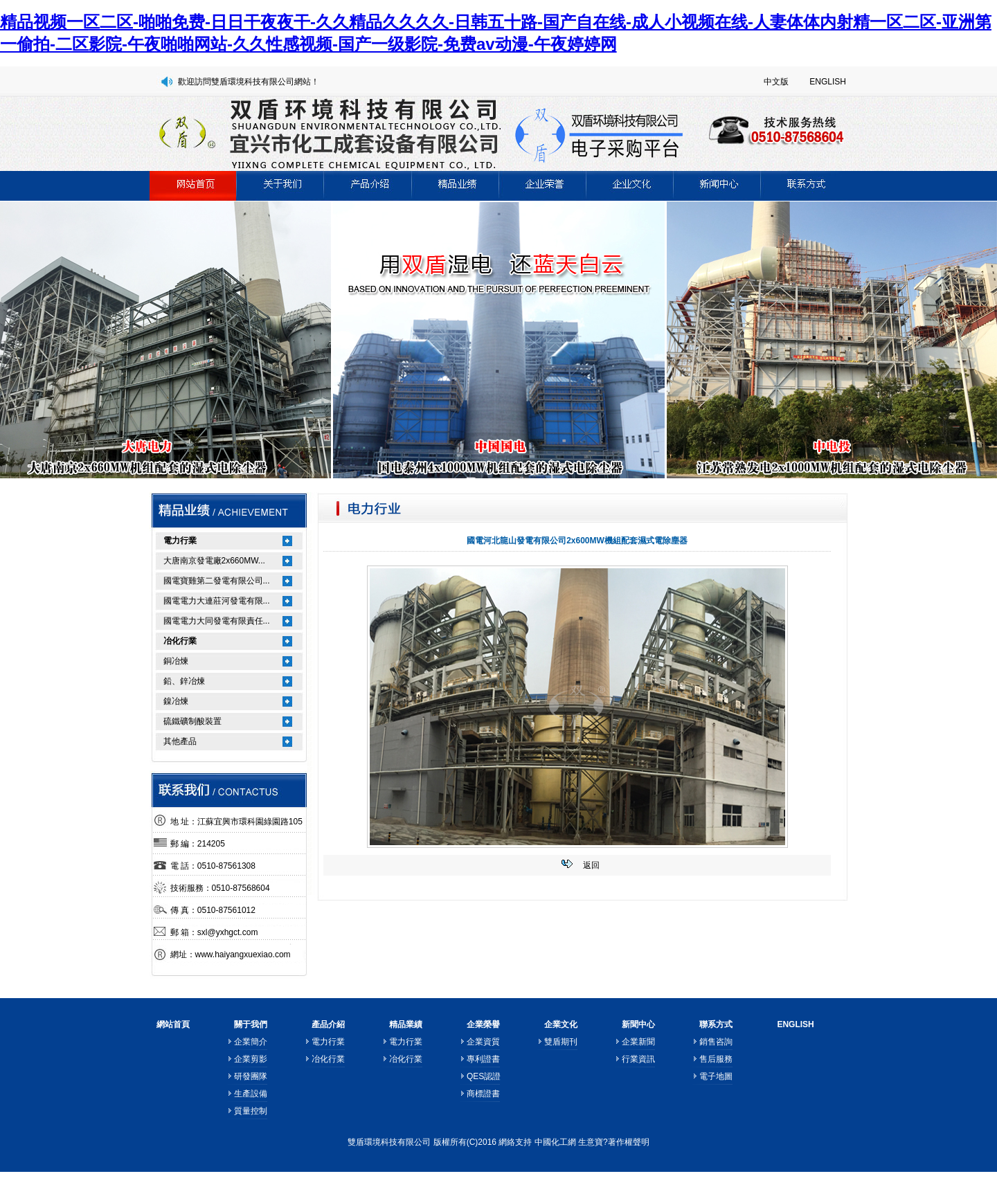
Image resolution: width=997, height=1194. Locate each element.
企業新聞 (638, 1042)
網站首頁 (173, 1024)
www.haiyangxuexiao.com (243, 954)
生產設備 (250, 1093)
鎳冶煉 (175, 701)
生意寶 (590, 1142)
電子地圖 (716, 1076)
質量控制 (250, 1111)
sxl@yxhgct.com (227, 932)
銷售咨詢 (716, 1042)
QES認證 (484, 1076)
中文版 (776, 82)
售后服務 (716, 1059)
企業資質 (483, 1042)
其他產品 (180, 741)
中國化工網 (555, 1142)
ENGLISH (827, 82)
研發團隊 (250, 1076)
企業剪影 (250, 1059)
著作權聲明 (628, 1142)
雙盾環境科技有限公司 (389, 1142)
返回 (591, 865)
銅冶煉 (175, 661)
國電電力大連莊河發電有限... (216, 601)
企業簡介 (250, 1042)
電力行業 (180, 540)
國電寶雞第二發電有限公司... (216, 581)
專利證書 (483, 1059)
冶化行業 (180, 641)
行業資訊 (638, 1059)
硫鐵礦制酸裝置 (192, 721)
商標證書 (483, 1093)
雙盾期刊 (560, 1042)
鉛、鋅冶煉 (184, 681)
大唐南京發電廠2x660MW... (214, 561)
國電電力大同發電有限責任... (216, 621)
